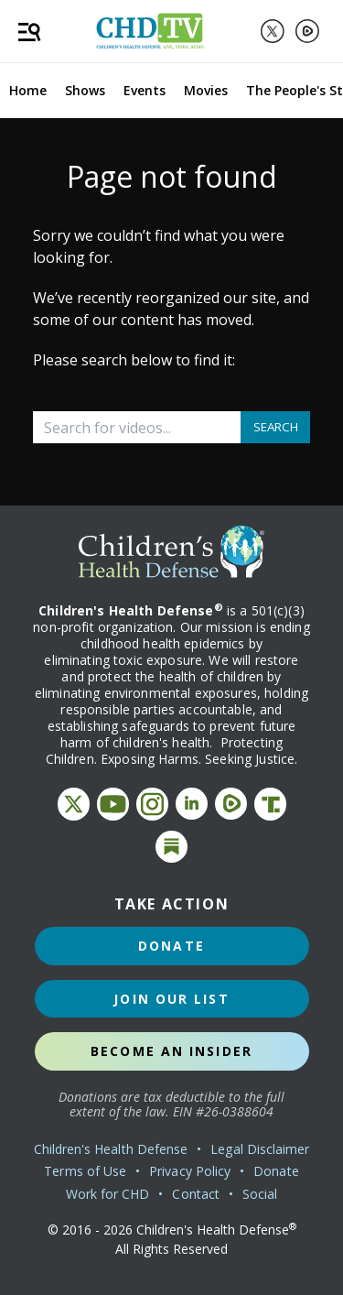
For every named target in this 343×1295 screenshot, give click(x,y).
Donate (171, 945)
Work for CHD (108, 1193)
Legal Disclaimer (259, 1149)
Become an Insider (171, 1051)
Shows (85, 90)
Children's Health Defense (111, 1149)
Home (28, 90)
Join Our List (171, 998)
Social (259, 1193)
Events (144, 90)
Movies (206, 90)
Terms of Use (85, 1171)
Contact (196, 1193)
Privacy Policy (189, 1171)
